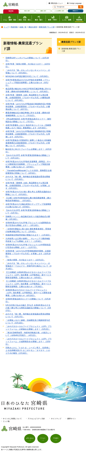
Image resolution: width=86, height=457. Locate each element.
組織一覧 (23, 27)
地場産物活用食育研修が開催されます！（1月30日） (28, 235)
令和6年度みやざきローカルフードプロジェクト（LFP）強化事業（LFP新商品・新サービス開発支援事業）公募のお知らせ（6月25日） (28, 292)
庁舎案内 (56, 439)
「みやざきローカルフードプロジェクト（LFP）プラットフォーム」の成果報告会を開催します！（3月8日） (28, 341)
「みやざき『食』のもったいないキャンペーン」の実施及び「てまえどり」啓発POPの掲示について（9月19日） (28, 266)
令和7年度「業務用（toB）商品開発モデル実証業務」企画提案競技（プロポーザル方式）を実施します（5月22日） (27, 185)
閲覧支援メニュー (57, 3)
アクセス (43, 439)
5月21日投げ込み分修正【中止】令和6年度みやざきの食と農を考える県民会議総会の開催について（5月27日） (28, 308)
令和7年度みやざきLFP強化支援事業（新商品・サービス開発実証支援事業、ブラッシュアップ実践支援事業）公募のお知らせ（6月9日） (28, 164)
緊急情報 (11, 11)
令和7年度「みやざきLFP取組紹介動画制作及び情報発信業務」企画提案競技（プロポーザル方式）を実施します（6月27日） (28, 134)
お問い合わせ (29, 439)
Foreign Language (75, 3)
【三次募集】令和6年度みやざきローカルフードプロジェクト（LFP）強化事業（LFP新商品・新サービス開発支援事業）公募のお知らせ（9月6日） (28, 275)
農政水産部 (32, 27)
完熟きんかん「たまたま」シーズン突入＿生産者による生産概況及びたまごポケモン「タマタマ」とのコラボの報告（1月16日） (27, 350)
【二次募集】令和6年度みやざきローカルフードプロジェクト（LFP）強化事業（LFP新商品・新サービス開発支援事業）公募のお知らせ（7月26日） (28, 284)
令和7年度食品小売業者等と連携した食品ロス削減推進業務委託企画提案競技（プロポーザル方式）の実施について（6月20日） (28, 143)
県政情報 (14, 27)
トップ (6, 27)
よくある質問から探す (59, 10)
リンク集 (6, 421)
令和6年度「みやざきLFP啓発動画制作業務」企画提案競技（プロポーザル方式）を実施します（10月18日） (28, 253)
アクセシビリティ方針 (36, 419)
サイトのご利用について (12, 419)
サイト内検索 (54, 6)
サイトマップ (56, 419)
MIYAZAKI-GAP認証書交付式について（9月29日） (27, 76)
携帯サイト (71, 419)
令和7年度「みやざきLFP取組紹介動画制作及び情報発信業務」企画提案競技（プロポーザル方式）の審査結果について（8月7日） (28, 106)
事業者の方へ (75, 10)
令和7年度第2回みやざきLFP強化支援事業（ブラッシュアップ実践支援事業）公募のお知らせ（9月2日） (27, 82)
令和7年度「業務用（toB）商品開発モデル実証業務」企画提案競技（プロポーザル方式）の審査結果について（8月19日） (27, 97)
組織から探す (43, 10)
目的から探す (27, 10)
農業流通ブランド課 (47, 27)
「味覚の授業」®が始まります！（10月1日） (25, 260)
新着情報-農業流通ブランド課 (71, 50)
